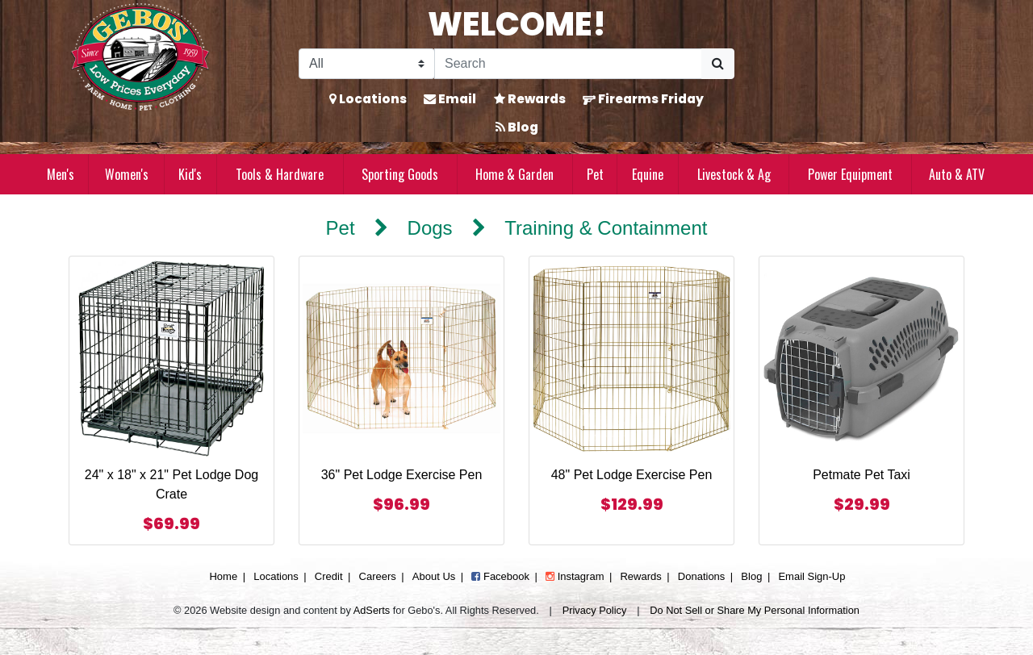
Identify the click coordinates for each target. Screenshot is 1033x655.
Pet (595, 174)
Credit (329, 576)
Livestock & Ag (734, 174)
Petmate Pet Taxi (861, 475)
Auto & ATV (957, 174)
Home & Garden (514, 174)
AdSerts (372, 610)
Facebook (500, 576)
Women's (126, 174)
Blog (517, 127)
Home (223, 576)
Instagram (575, 576)
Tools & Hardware (280, 174)
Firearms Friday (643, 98)
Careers (377, 576)
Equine (647, 174)
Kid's (190, 174)
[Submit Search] (717, 63)
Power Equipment (850, 174)
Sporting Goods (400, 174)
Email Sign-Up (811, 576)
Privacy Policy (595, 610)
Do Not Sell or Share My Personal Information (754, 610)
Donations (702, 576)
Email (450, 98)
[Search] (568, 63)
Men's (60, 174)
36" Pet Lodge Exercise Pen (402, 475)
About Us (433, 576)
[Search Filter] (367, 63)
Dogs (430, 228)
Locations (368, 98)
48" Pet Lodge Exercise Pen (632, 475)
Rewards (530, 98)
